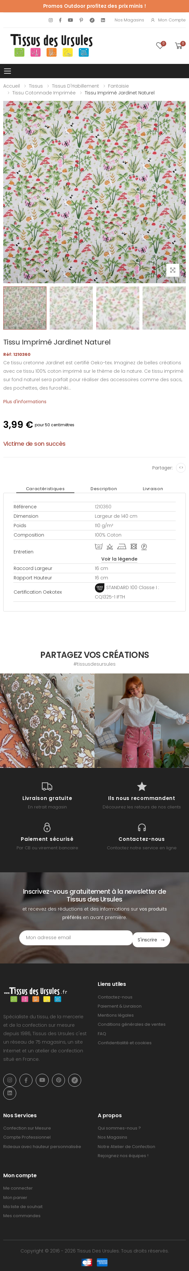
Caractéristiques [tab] (45, 489)
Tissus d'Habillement (75, 86)
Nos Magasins (129, 20)
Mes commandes (22, 1213)
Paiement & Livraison (120, 1004)
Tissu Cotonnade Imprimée (44, 93)
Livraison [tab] (153, 489)
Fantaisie (118, 86)
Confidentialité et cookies (125, 1040)
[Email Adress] (76, 937)
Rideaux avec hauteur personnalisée (42, 1144)
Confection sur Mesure (27, 1126)
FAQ (102, 1031)
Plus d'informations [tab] (24, 401)
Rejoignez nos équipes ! (123, 1153)
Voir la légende (119, 559)
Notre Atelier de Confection (126, 1144)
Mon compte (168, 20)
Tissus (36, 86)
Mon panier (15, 1195)
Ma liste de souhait (23, 1204)
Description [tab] (104, 489)
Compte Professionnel (27, 1135)
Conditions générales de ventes (132, 1022)
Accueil (11, 86)
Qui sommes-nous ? (119, 1126)
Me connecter (18, 1186)
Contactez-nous (115, 995)
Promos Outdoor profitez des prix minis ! (94, 6)
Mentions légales (116, 1013)
